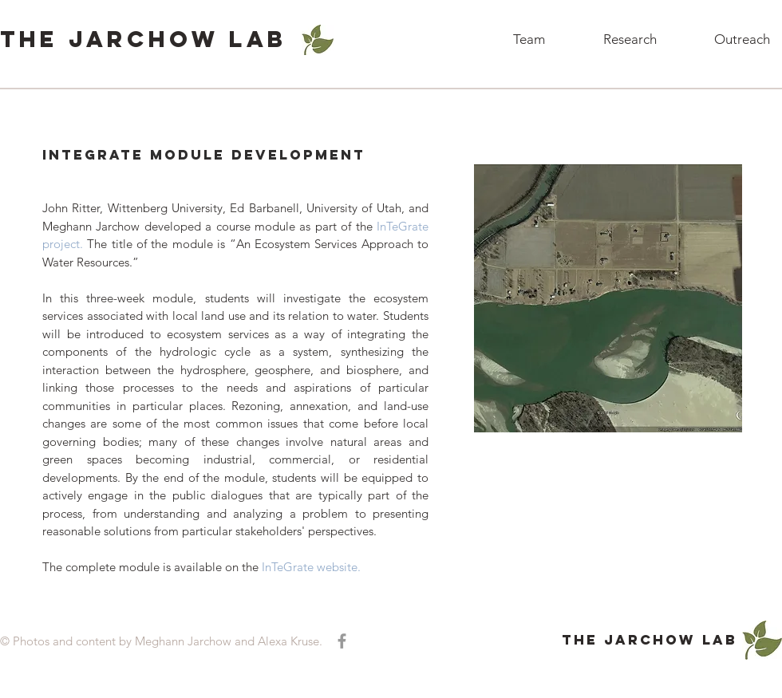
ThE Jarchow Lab (143, 39)
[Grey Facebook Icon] (342, 641)
